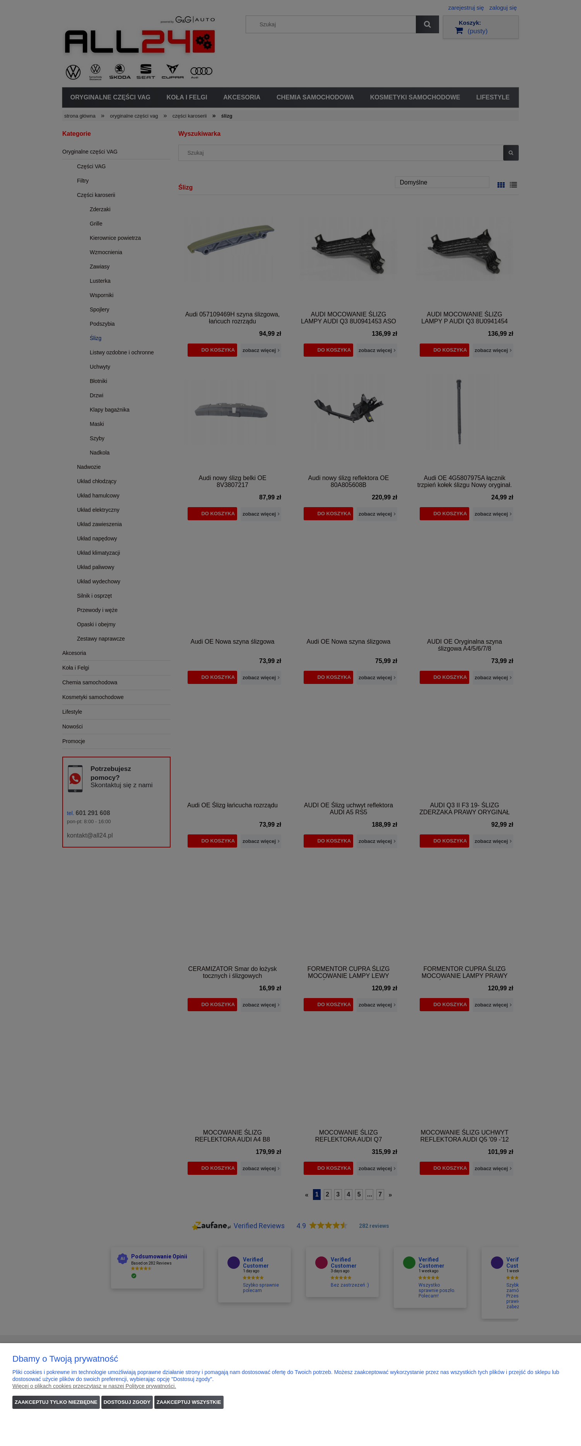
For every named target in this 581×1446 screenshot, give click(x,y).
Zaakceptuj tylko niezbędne (56, 1402)
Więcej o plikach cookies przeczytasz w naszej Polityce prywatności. (94, 1386)
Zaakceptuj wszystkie (189, 1402)
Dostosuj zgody (127, 1402)
